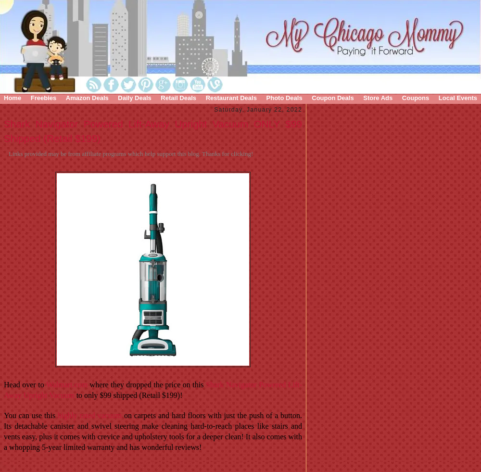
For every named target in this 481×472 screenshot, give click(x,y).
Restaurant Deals (231, 98)
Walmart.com (67, 385)
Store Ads (377, 98)
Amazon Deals (87, 98)
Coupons (415, 98)
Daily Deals (134, 98)
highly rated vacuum (90, 415)
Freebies (43, 98)
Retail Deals (178, 98)
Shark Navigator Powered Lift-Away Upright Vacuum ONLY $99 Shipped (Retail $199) (153, 130)
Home (12, 98)
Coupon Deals (333, 98)
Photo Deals (284, 98)
